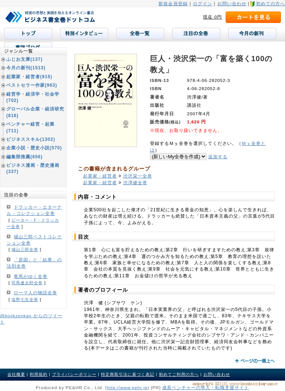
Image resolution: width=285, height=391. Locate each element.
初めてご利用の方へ (179, 374)
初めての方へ (270, 3)
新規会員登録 (173, 3)
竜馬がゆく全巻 (31, 276)
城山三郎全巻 (25, 249)
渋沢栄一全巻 (137, 176)
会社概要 (16, 374)
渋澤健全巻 (135, 182)
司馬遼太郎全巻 (27, 283)
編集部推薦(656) (24, 156)
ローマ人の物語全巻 (35, 292)
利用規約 (39, 374)
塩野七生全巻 (25, 299)
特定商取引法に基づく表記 (127, 374)
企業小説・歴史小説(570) (34, 147)
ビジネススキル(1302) (30, 139)
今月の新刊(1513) (26, 67)
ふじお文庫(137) (24, 59)
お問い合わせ (231, 3)
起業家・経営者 (100, 176)
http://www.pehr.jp (127, 387)
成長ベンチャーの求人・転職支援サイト (205, 387)
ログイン (202, 3)
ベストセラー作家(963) (31, 85)
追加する (217, 156)
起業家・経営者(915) (29, 76)
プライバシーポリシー (74, 374)
